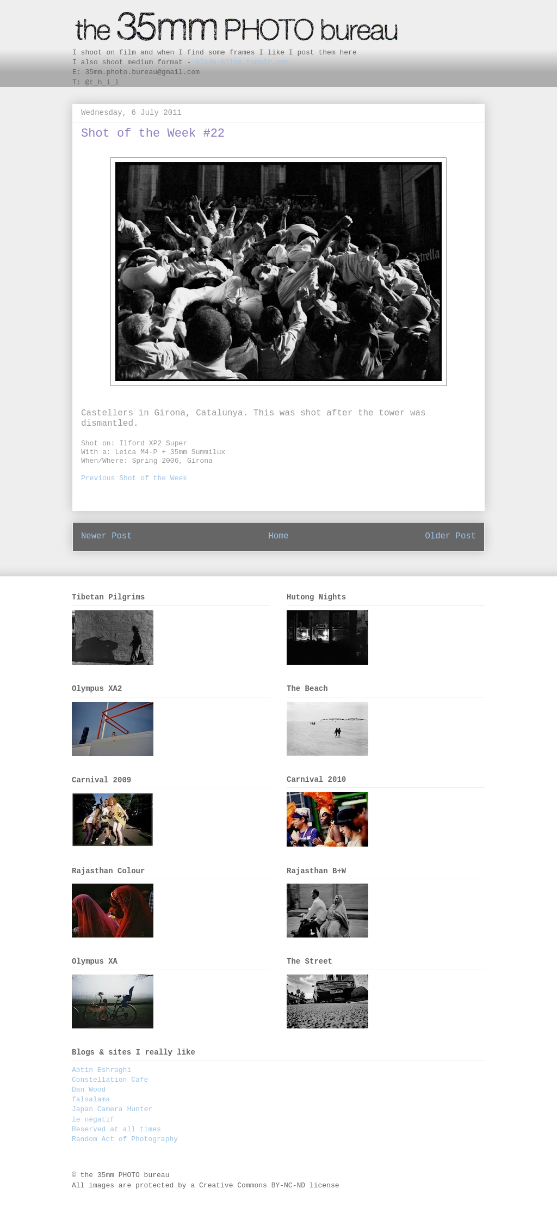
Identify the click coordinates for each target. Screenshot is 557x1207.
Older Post (450, 536)
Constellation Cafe (110, 1080)
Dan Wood (89, 1090)
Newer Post (106, 536)
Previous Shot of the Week (134, 478)
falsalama (91, 1099)
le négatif (93, 1120)
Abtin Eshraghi (101, 1070)
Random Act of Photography (125, 1139)
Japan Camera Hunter (112, 1109)
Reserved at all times (116, 1129)
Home (278, 536)
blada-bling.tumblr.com (242, 62)
